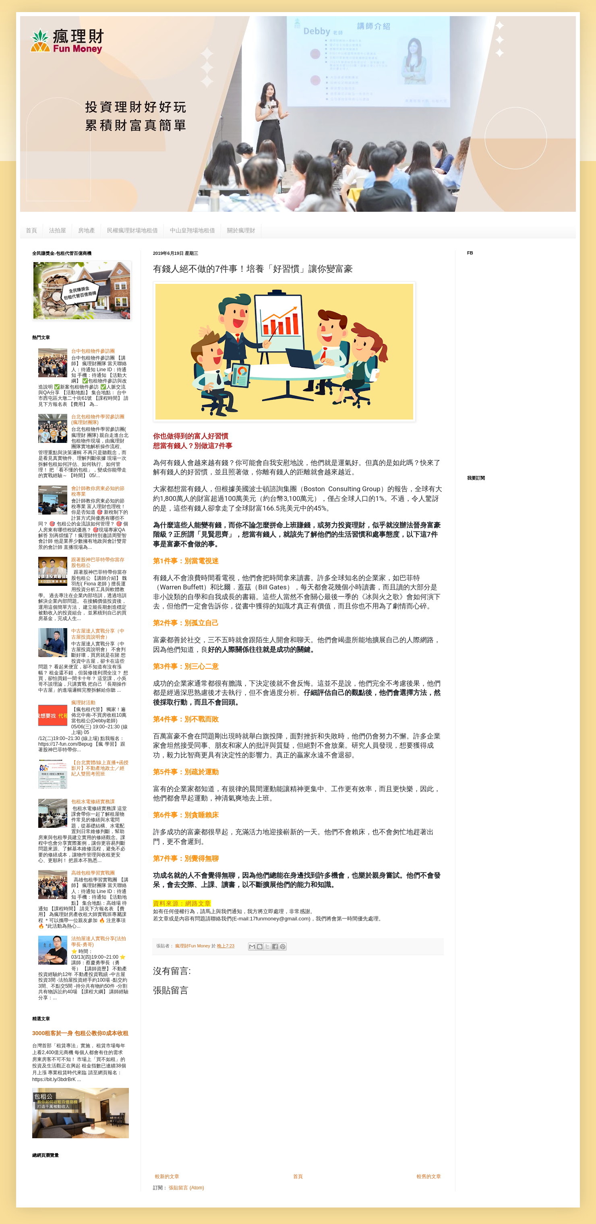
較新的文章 (167, 1176)
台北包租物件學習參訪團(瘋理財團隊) (97, 419)
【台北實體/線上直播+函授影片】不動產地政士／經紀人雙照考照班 (99, 768)
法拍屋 (57, 230)
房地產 (86, 230)
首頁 (31, 230)
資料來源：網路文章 (182, 903)
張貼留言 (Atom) (186, 1188)
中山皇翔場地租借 (192, 230)
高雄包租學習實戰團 (93, 873)
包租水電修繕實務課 (93, 801)
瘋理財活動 (83, 702)
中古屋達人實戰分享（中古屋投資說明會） (97, 633)
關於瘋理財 (241, 230)
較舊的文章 (429, 1176)
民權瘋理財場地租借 (132, 230)
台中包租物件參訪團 (93, 351)
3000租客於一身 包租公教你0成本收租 (80, 1033)
